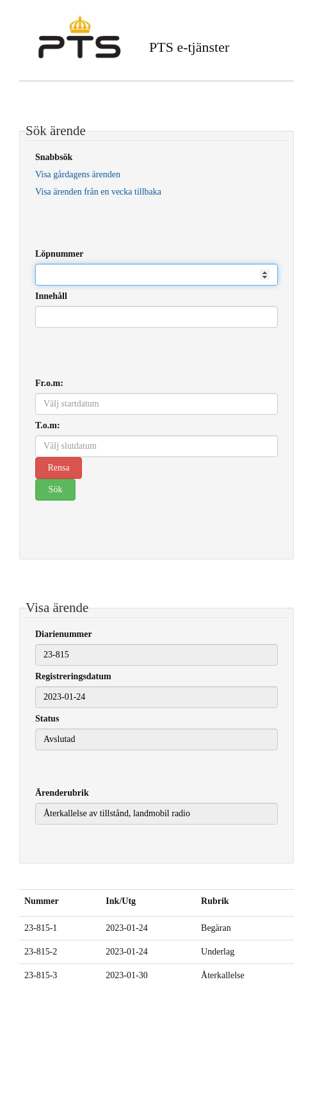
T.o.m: (47, 425)
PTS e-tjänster (189, 47)
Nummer (41, 901)
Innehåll (51, 296)
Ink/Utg (121, 901)
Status (47, 718)
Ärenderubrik (62, 793)
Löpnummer (59, 254)
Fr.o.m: (49, 383)
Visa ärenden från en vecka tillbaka (98, 192)
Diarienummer (63, 634)
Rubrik (215, 901)
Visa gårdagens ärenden (77, 174)
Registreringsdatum (73, 676)
